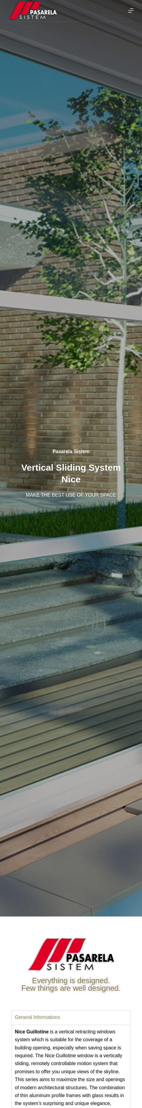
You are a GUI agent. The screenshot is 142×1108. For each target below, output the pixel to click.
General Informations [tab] (37, 1017)
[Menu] (131, 10)
